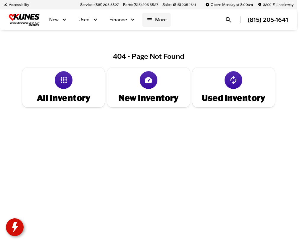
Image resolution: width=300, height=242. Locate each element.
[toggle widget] (15, 227)
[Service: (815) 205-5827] (99, 4)
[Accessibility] (16, 4)
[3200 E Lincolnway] (276, 4)
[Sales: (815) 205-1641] (179, 4)
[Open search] (228, 20)
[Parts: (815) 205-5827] (140, 4)
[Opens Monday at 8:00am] (229, 4)
